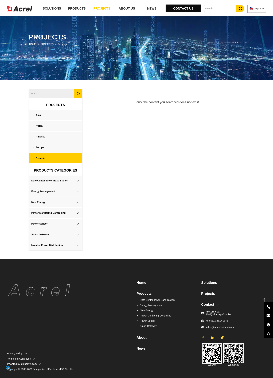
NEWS (152, 8)
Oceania (62, 44)
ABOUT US (127, 8)
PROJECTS (101, 8)
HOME (33, 44)
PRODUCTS (77, 8)
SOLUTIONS (52, 8)
